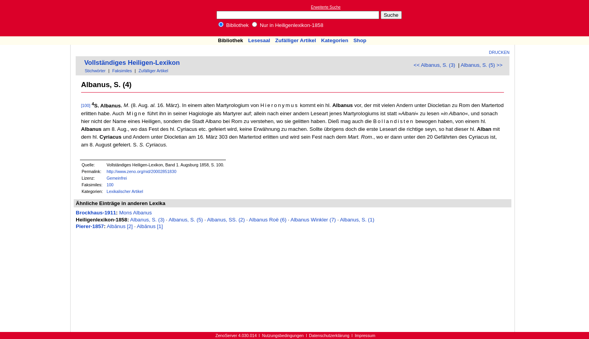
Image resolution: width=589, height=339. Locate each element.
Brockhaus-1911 (96, 213)
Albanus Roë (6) (267, 220)
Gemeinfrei (116, 178)
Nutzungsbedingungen (283, 335)
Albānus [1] (150, 226)
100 (110, 184)
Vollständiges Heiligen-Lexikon (132, 62)
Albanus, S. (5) (186, 220)
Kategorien (334, 40)
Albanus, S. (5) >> (481, 65)
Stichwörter (95, 70)
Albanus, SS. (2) (226, 220)
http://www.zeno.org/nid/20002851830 (141, 171)
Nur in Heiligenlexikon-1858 (287, 25)
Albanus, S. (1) (357, 220)
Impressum (365, 335)
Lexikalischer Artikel (124, 191)
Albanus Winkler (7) (313, 220)
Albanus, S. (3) (147, 220)
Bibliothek (233, 25)
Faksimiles (122, 70)
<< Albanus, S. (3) (434, 65)
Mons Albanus (135, 213)
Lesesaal (259, 40)
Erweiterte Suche (326, 7)
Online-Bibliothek (37, 18)
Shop (359, 40)
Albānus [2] (120, 226)
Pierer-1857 (90, 226)
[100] (85, 105)
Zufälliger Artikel (295, 40)
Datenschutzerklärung (329, 335)
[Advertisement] (553, 18)
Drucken (499, 52)
